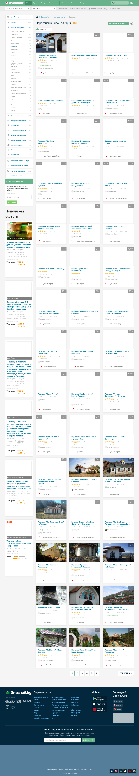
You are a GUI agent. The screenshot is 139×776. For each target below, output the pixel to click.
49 (107, 612)
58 (107, 356)
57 (40, 397)
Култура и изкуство (59, 17)
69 (110, 231)
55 (83, 442)
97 (87, 105)
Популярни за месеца (118, 23)
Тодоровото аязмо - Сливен (49, 607)
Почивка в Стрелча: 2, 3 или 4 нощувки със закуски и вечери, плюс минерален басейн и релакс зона (19, 305)
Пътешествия (54, 2)
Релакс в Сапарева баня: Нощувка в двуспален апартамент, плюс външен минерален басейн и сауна (19, 484)
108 (120, 58)
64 (40, 316)
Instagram (118, 705)
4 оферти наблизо (44, 65)
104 (54, 103)
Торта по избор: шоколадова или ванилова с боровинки (19, 543)
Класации (75, 2)
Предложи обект (115, 9)
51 (83, 570)
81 (50, 188)
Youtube (118, 709)
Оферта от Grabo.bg (12, 259)
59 (107, 316)
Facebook (118, 701)
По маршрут (63, 9)
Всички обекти (45, 17)
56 (50, 442)
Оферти (44, 2)
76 (110, 188)
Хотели (93, 2)
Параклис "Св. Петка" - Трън (116, 55)
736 (50, 60)
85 (107, 146)
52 (73, 527)
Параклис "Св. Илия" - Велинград (51, 269)
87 (107, 105)
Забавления (65, 2)
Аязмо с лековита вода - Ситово (84, 55)
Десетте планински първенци (98, 9)
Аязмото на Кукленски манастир (50, 100)
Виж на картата (43, 29)
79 (73, 188)
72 (53, 231)
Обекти (29, 2)
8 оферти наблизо (77, 401)
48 (83, 655)
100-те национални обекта (78, 9)
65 (83, 273)
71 (83, 231)
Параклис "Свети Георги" (48, 394)
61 (73, 316)
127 (87, 58)
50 (40, 610)
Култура (36, 2)
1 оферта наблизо (44, 530)
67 (50, 271)
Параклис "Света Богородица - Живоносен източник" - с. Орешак (50, 481)
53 (40, 486)
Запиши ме (12, 202)
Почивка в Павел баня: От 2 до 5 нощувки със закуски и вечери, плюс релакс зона (19, 244)
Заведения (84, 2)
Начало (41, 697)
